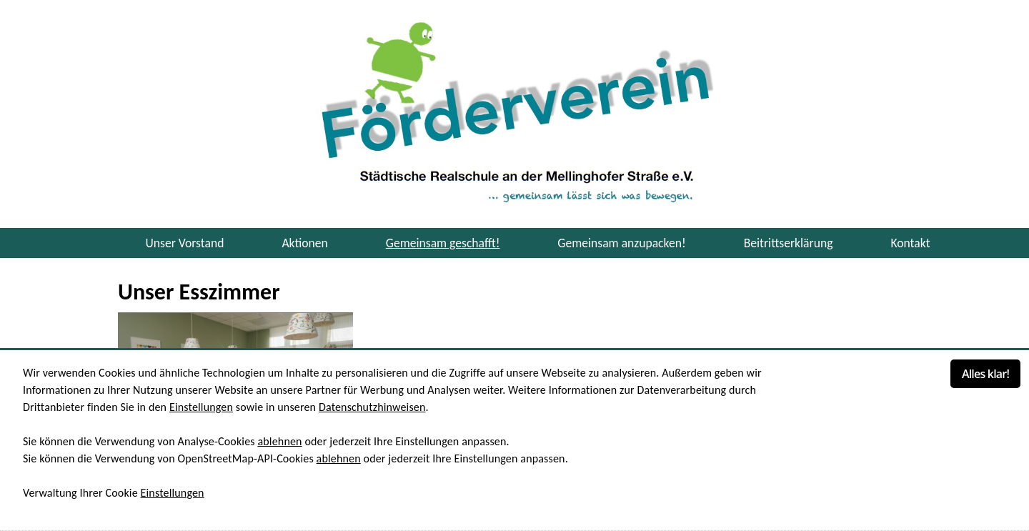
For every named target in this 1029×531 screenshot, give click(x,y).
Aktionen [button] (304, 243)
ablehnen (279, 441)
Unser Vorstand (184, 243)
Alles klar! (985, 374)
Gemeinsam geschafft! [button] (443, 243)
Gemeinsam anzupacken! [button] (621, 243)
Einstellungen (201, 407)
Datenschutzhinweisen (372, 407)
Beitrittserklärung (788, 243)
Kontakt (910, 243)
